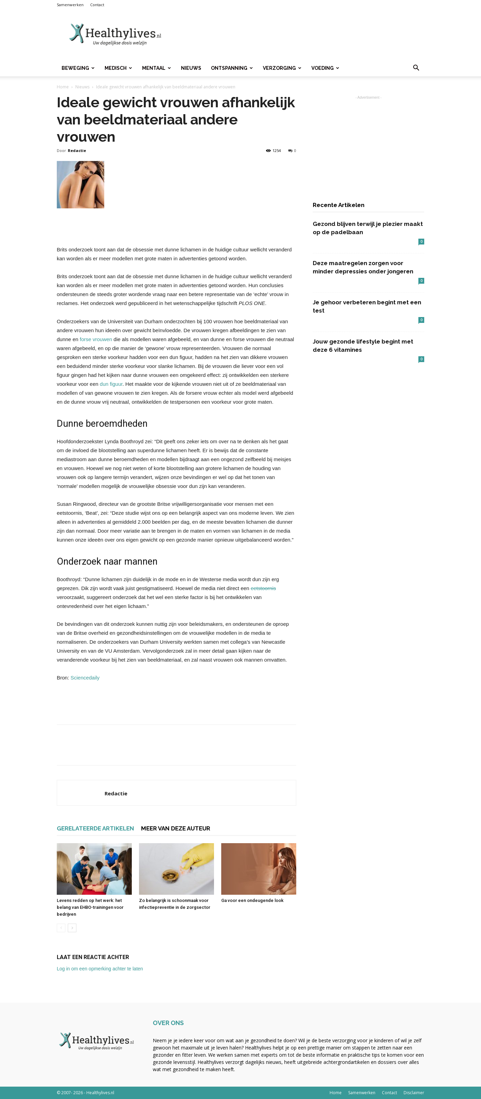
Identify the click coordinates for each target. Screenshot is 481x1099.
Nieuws (191, 68)
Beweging (78, 68)
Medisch (118, 68)
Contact (97, 4)
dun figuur (111, 384)
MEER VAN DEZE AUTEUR (175, 828)
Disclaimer (414, 1093)
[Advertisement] (299, 34)
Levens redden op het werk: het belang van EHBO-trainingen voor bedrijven (90, 907)
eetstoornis (263, 588)
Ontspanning (232, 68)
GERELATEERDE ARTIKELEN (95, 828)
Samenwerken (70, 4)
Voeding (325, 68)
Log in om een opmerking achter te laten (100, 968)
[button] (416, 68)
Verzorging (282, 68)
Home (63, 87)
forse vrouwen (96, 339)
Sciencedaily (85, 678)
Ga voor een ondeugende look (252, 900)
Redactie (77, 150)
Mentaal (156, 68)
